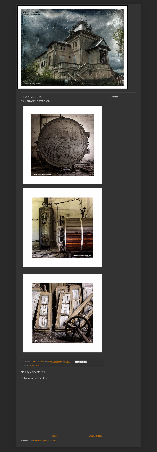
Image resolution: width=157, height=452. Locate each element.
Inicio (54, 436)
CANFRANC (35, 365)
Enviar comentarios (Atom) (44, 441)
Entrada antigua (95, 436)
